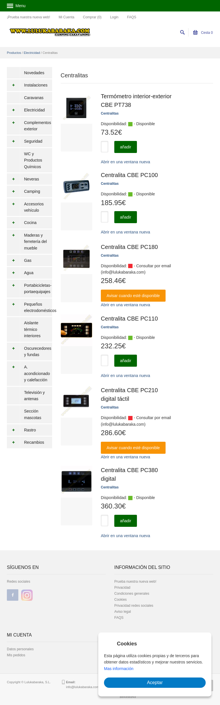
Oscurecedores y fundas (29, 352)
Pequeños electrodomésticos (29, 308)
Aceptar (155, 682)
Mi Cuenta (66, 17)
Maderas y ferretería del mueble (27, 241)
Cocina (22, 222)
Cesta (203, 33)
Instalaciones (27, 85)
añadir (125, 147)
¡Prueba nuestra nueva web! (28, 17)
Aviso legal (122, 612)
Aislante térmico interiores (32, 329)
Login (114, 17)
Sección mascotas (32, 414)
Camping (23, 191)
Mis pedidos (16, 655)
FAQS (131, 17)
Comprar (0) (92, 17)
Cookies (120, 600)
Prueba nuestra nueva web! (135, 582)
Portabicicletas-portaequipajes (29, 289)
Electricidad (32, 52)
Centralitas (110, 113)
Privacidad (122, 588)
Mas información (118, 668)
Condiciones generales (131, 594)
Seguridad (24, 141)
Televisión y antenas (34, 395)
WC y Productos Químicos (33, 160)
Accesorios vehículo (25, 207)
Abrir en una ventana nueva (125, 162)
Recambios (25, 442)
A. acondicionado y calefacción (28, 373)
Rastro (21, 430)
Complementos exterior (29, 126)
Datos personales (20, 649)
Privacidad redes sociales (133, 606)
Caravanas (34, 97)
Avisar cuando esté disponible (133, 295)
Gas (19, 260)
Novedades (34, 72)
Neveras (23, 179)
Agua (20, 272)
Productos (14, 52)
